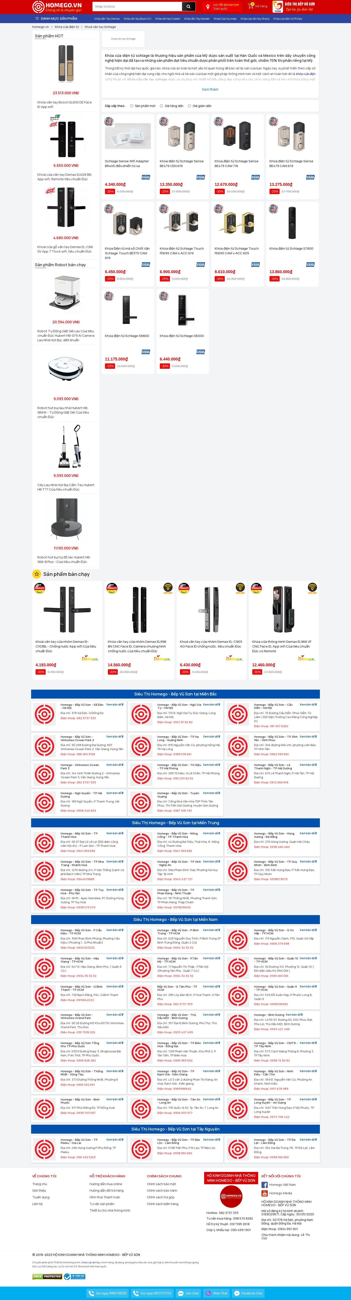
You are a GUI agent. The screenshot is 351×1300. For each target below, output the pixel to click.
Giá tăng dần (174, 106)
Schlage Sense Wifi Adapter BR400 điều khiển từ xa (127, 163)
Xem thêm (210, 89)
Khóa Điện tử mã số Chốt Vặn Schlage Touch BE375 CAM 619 (127, 253)
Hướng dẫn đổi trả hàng (107, 1190)
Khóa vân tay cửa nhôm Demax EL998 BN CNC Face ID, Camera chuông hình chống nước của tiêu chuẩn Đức (137, 646)
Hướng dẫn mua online (106, 1184)
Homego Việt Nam (278, 1184)
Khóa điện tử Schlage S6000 (182, 335)
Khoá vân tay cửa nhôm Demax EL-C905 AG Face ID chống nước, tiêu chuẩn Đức (211, 644)
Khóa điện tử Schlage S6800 (127, 335)
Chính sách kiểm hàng (162, 1204)
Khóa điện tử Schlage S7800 (291, 248)
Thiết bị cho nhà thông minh (110, 1210)
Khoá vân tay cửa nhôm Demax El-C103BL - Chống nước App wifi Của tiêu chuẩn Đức (66, 646)
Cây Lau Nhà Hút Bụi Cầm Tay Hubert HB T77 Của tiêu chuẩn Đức (65, 487)
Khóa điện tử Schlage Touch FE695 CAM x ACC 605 (237, 250)
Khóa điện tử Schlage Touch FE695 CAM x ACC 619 (182, 250)
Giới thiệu (39, 1190)
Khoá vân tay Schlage (123, 36)
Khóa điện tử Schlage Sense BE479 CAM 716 (237, 163)
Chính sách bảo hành (162, 1190)
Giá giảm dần (202, 106)
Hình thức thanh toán (105, 1197)
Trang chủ (39, 1184)
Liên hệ (37, 1204)
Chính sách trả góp (161, 1197)
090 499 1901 (241, 1230)
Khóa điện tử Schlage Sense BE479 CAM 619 (291, 163)
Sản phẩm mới (145, 106)
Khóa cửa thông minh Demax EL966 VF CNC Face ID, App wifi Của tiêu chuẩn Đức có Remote (281, 646)
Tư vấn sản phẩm (102, 1204)
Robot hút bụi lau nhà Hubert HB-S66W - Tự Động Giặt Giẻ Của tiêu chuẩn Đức (63, 412)
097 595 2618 (240, 1224)
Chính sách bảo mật (161, 1184)
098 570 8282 (243, 1218)
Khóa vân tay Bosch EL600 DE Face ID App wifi (64, 104)
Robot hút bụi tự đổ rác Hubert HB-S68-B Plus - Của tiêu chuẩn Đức (64, 559)
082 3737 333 (228, 1213)
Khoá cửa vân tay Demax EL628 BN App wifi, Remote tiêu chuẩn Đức (64, 176)
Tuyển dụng (40, 1197)
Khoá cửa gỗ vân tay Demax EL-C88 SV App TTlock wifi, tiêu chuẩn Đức (65, 249)
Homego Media (276, 1193)
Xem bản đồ (114, 704)
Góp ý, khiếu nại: (218, 1230)
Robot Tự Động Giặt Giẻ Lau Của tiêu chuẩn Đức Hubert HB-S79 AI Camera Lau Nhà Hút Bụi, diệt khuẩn (65, 335)
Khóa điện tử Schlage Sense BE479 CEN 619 (182, 163)
